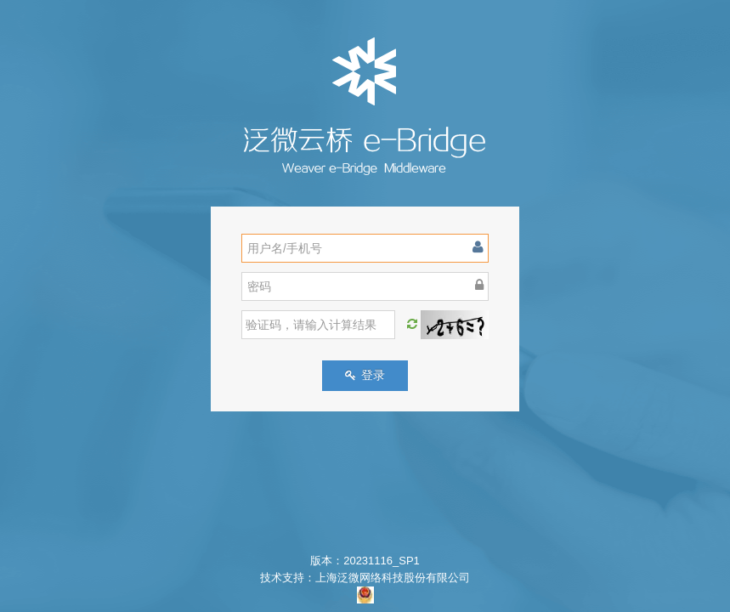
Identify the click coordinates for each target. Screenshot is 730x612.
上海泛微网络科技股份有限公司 (392, 577)
